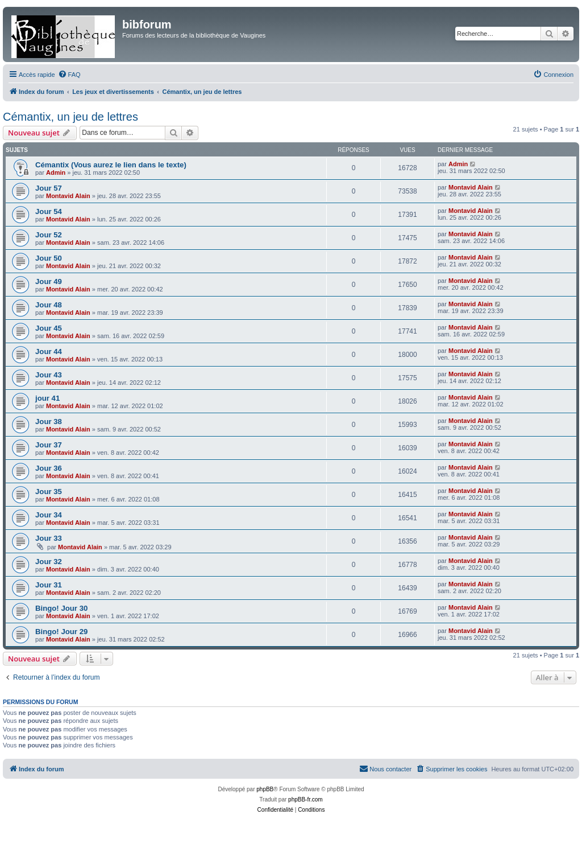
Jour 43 (48, 375)
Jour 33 (48, 538)
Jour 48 (48, 305)
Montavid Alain (68, 195)
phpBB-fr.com (305, 799)
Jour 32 (48, 561)
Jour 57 (48, 188)
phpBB (264, 789)
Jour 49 (48, 281)
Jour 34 (48, 515)
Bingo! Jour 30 (61, 608)
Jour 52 (48, 235)
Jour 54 (48, 211)
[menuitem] (69, 74)
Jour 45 (48, 328)
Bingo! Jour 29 (61, 631)
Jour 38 (48, 421)
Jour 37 (48, 445)
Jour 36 (48, 468)
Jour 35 (48, 491)
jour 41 (47, 398)
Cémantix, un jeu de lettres (70, 116)
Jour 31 (48, 585)
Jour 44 (48, 351)
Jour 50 (48, 258)
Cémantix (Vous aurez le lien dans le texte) (110, 165)
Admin (55, 172)
